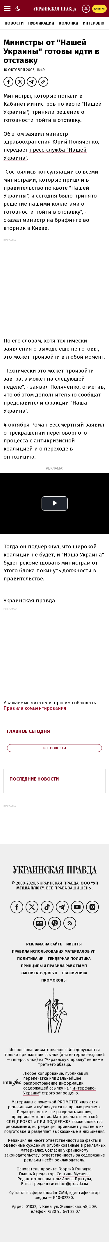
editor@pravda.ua (71, 1183)
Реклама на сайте (44, 944)
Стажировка (74, 973)
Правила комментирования (34, 708)
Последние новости (34, 779)
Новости (14, 23)
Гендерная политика (69, 958)
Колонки (68, 23)
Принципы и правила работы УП (54, 966)
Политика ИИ (30, 958)
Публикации (41, 23)
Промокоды (54, 980)
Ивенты (74, 944)
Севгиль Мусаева (73, 1174)
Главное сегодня (28, 731)
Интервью (93, 23)
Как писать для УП (38, 973)
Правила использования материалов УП (54, 951)
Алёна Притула (76, 1178)
